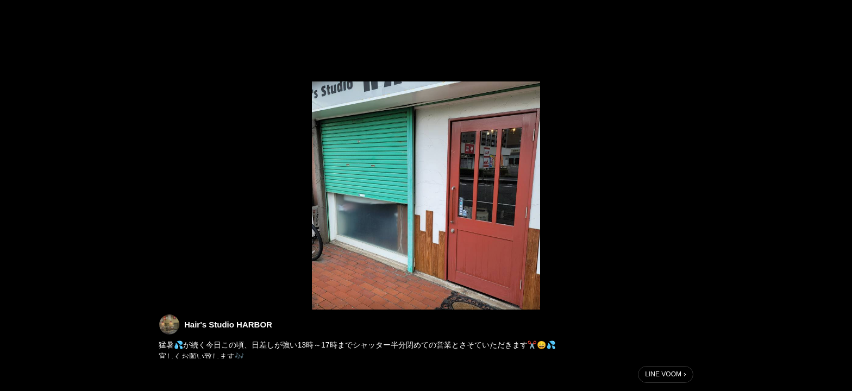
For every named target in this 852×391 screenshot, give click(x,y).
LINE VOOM (663, 374)
